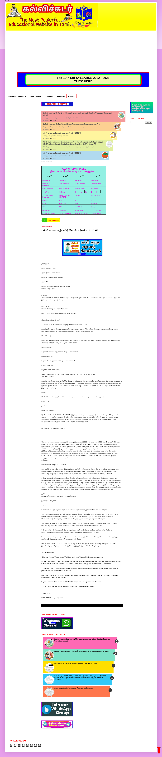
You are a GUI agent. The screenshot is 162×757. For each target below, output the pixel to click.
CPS (43, 207)
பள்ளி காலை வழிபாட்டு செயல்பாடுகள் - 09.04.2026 (62, 153)
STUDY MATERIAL (65, 213)
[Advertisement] (81, 48)
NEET (77, 200)
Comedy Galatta (96, 213)
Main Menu (46, 180)
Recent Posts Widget (46, 161)
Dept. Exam (62, 204)
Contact (71, 96)
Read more (53, 120)
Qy (76, 192)
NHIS (76, 204)
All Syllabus (94, 189)
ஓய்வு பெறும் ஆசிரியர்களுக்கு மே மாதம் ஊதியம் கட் (73, 688)
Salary (93, 207)
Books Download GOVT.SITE (64, 196)
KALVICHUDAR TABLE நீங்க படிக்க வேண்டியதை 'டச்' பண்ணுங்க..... (73, 170)
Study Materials (64, 184)
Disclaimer (49, 96)
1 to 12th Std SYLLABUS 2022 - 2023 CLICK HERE (83, 79)
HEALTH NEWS (96, 210)
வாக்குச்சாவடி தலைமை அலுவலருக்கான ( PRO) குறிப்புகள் (75, 663)
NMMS (44, 200)
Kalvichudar (46, 210)
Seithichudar (79, 210)
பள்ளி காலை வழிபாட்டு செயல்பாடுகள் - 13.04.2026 (62, 133)
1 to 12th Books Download (47, 196)
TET (92, 200)
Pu (86, 192)
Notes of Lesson (47, 189)
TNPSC (77, 195)
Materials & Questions (46, 184)
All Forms (94, 204)
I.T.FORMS (78, 207)
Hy (81, 192)
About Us (61, 96)
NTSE (60, 200)
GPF (60, 207)
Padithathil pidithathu (81, 213)
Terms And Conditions (17, 96)
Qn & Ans (45, 192)
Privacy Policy (35, 96)
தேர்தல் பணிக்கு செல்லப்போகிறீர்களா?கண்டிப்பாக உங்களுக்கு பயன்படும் (71, 124)
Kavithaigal (62, 210)
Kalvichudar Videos (48, 213)
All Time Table (95, 195)
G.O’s (44, 204)
